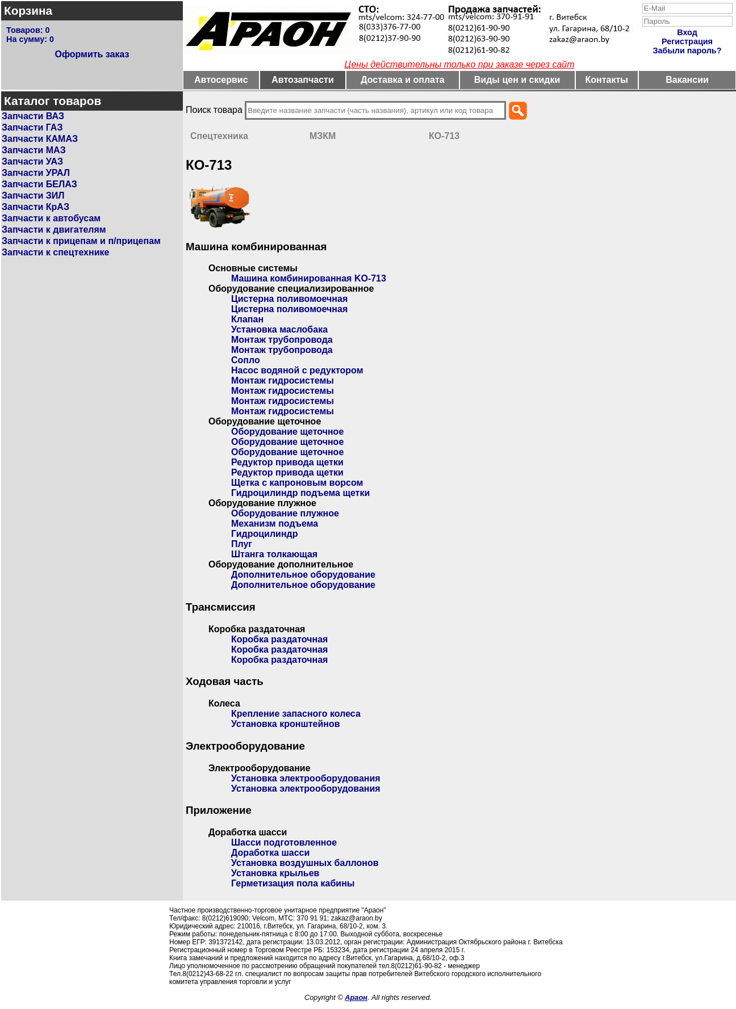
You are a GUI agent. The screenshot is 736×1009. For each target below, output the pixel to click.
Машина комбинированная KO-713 (308, 278)
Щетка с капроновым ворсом (297, 482)
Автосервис (221, 80)
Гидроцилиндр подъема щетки (300, 493)
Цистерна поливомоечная (289, 299)
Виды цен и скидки (517, 80)
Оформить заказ (92, 54)
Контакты (607, 80)
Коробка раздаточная (279, 639)
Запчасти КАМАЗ (40, 139)
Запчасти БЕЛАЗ (39, 184)
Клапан (247, 319)
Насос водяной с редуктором (297, 370)
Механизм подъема (274, 523)
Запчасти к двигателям (54, 229)
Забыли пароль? (687, 50)
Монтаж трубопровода (282, 339)
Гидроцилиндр (264, 534)
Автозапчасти (302, 80)
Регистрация (687, 41)
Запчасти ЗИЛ (33, 195)
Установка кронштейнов (285, 724)
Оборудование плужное (285, 513)
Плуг (241, 544)
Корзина (28, 10)
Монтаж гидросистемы (282, 380)
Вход (687, 32)
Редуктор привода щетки (287, 462)
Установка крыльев (275, 873)
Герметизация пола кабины (293, 883)
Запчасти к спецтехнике (55, 252)
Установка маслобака (279, 329)
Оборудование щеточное (287, 431)
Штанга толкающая (274, 554)
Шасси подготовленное (284, 842)
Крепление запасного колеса (296, 713)
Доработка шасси (270, 852)
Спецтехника (219, 136)
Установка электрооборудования (305, 778)
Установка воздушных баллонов (305, 863)
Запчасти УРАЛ (36, 173)
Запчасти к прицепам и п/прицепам (81, 241)
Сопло (245, 360)
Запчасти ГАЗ (32, 127)
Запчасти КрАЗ (35, 207)
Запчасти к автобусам (51, 218)
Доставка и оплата (403, 80)
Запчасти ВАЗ (33, 116)
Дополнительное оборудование (303, 574)
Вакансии (687, 80)
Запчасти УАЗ (32, 161)
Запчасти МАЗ (34, 150)
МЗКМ (323, 136)
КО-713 (444, 136)
